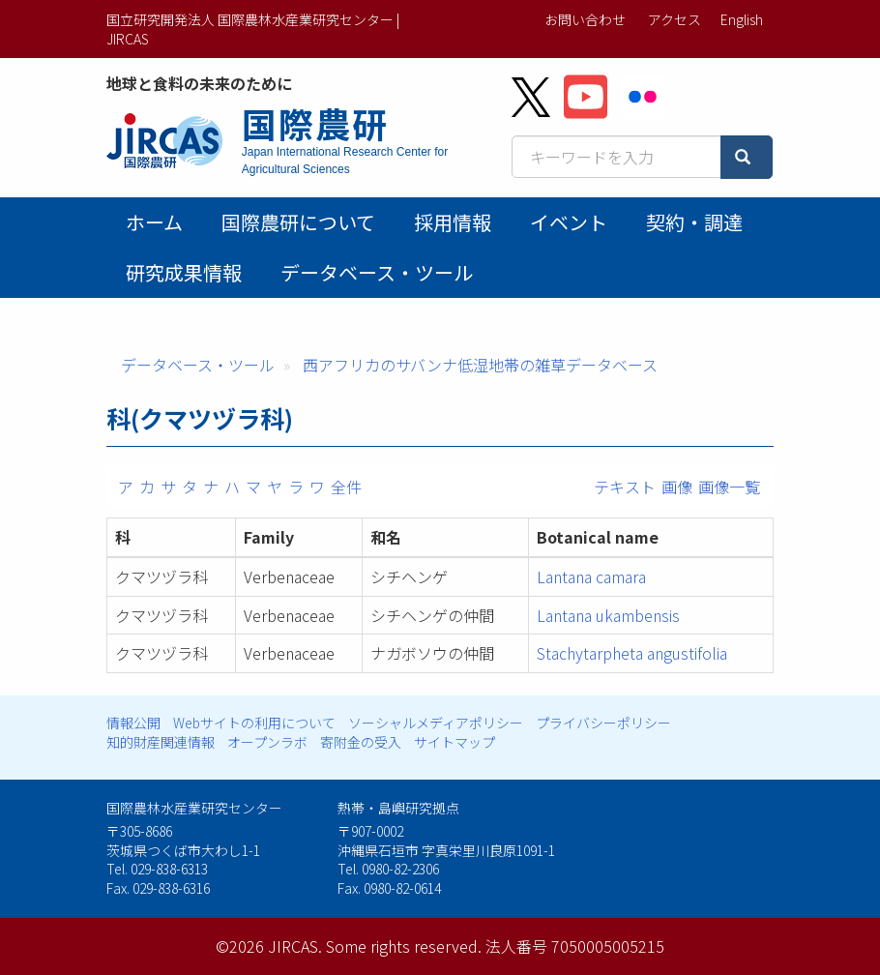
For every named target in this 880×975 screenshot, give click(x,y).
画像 (676, 486)
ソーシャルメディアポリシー (435, 722)
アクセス (674, 19)
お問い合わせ (585, 19)
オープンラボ (267, 742)
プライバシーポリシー (603, 722)
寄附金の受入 (360, 742)
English (741, 19)
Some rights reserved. (404, 946)
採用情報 (452, 222)
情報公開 (133, 722)
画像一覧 (729, 486)
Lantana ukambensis (608, 615)
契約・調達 (694, 222)
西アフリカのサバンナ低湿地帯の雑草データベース (480, 364)
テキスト (625, 486)
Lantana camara (591, 576)
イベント (568, 222)
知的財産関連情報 (160, 742)
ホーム (154, 222)
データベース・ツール (376, 272)
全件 (346, 486)
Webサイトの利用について (254, 722)
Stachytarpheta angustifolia (632, 653)
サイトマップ (454, 742)
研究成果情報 (184, 272)
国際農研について (298, 222)
